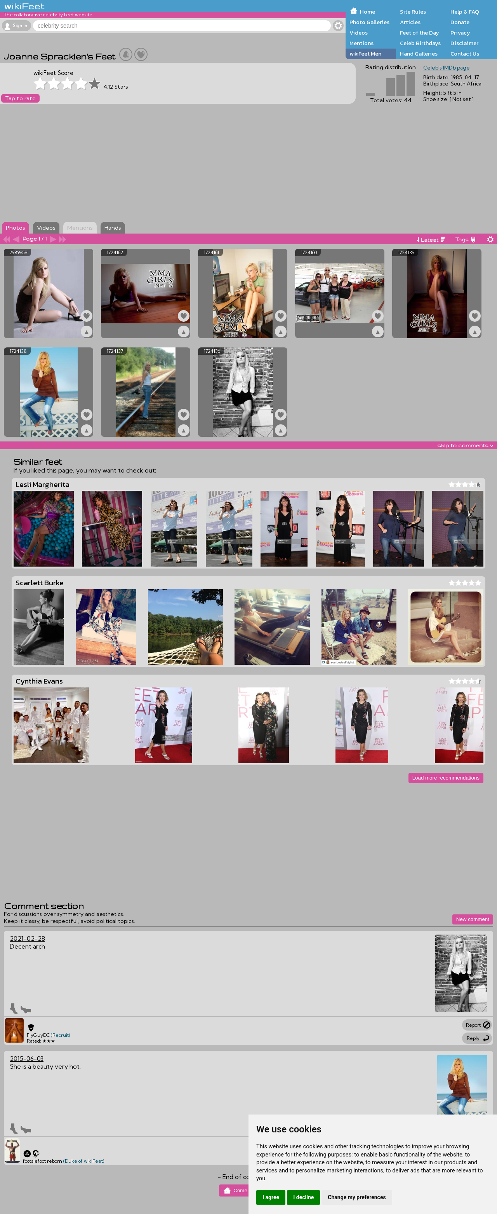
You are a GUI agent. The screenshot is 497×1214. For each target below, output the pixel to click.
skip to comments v (465, 445)
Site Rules (413, 11)
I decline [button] (303, 1197)
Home (367, 11)
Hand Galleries (419, 53)
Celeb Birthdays (420, 43)
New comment (472, 919)
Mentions (361, 43)
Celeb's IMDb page (446, 68)
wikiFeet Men (365, 53)
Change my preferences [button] (357, 1197)
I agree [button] (270, 1197)
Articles (410, 22)
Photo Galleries (369, 22)
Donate (459, 22)
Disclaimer (464, 43)
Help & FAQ (464, 11)
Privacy (460, 32)
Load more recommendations (446, 778)
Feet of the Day (419, 32)
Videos (358, 32)
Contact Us (464, 53)
